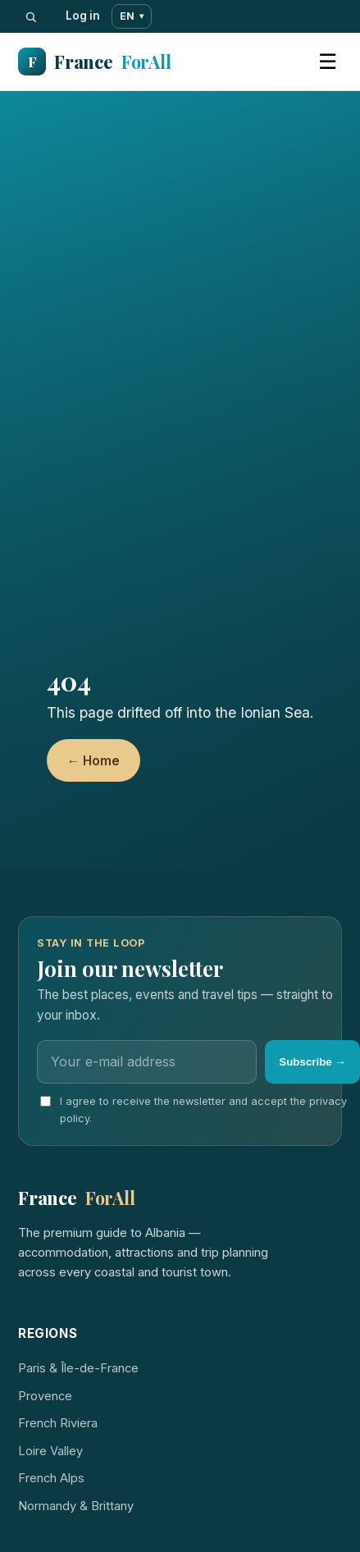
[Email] (147, 1062)
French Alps (51, 1478)
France (94, 62)
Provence (45, 1396)
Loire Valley (50, 1451)
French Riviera (58, 1423)
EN (132, 16)
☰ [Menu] (327, 61)
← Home (94, 761)
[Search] (30, 17)
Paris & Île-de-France (78, 1368)
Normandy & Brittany (76, 1506)
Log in (83, 15)
